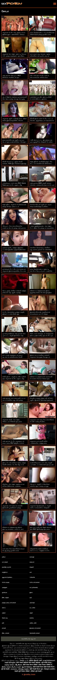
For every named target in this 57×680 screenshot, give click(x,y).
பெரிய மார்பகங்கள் (34, 582)
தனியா (3, 557)
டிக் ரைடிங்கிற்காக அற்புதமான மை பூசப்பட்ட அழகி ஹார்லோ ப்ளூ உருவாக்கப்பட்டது (13, 335)
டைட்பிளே (32, 607)
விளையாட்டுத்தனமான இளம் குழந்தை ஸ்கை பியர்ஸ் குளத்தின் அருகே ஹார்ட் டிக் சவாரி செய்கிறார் (42, 292)
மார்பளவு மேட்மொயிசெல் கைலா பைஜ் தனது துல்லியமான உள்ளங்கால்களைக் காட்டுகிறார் (13, 550)
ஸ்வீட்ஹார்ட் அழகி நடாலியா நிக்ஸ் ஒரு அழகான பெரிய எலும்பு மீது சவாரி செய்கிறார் (14, 378)
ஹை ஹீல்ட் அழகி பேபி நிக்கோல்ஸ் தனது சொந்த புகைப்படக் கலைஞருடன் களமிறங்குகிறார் (14, 206)
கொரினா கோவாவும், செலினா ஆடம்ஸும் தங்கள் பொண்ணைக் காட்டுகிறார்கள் (41, 249)
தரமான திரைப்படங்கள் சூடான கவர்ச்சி (30, 650)
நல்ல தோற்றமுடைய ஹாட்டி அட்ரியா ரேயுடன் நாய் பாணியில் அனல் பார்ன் (41, 271)
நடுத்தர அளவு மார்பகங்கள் (9, 602)
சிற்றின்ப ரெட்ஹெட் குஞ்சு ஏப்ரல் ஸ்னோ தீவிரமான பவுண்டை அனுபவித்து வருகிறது (13, 486)
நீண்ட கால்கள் (5, 633)
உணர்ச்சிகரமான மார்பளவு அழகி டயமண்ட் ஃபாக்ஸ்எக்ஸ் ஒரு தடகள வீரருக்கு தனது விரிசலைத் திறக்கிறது (42, 464)
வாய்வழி (32, 557)
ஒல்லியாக (4, 592)
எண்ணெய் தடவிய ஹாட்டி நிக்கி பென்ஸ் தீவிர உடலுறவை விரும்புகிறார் (40, 99)
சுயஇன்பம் (4, 572)
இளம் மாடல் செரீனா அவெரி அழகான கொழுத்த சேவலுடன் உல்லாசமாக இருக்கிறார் (40, 357)
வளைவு (32, 618)
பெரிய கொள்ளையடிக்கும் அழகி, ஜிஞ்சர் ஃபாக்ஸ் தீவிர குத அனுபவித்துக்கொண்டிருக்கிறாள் (13, 314)
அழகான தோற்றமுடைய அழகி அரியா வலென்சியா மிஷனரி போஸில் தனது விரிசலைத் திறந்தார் (41, 507)
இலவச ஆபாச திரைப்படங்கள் (12, 645)
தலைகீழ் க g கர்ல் (6, 567)
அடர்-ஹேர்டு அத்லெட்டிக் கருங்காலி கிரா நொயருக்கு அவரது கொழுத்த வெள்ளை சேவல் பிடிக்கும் (14, 99)
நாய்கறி (4, 628)
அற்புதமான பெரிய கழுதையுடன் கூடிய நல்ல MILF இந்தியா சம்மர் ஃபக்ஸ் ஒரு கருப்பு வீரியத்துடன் (13, 443)
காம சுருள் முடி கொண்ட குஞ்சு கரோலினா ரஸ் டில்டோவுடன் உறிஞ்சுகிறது (40, 56)
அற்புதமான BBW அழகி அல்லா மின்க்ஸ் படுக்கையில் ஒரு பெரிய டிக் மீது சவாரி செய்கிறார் (42, 185)
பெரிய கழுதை (5, 582)
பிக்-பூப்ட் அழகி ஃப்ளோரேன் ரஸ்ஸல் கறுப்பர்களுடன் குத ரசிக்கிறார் (40, 486)
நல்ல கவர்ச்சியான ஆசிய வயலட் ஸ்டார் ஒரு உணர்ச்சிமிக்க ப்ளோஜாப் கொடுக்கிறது (14, 142)
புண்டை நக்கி (33, 623)
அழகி (31, 613)
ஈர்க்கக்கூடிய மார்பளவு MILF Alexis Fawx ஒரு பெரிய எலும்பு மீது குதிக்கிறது (14, 185)
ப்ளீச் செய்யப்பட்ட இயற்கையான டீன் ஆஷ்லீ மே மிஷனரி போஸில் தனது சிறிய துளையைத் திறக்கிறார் (41, 142)
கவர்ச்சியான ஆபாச (28, 639)
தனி (3, 623)
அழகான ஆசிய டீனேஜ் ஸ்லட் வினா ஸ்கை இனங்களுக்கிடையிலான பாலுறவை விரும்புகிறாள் (14, 120)
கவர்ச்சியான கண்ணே (10, 652)
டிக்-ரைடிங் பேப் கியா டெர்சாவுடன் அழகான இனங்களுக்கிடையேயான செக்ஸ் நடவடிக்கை (14, 271)
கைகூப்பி (32, 562)
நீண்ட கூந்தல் (5, 597)
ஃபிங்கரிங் (32, 577)
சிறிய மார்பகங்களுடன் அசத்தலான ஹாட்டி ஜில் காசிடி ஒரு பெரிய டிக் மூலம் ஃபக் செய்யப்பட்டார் (41, 335)
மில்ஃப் (4, 607)
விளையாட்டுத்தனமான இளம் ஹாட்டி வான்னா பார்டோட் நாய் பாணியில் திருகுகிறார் (13, 529)
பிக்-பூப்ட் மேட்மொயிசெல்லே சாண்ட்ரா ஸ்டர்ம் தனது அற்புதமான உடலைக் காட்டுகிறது (14, 228)
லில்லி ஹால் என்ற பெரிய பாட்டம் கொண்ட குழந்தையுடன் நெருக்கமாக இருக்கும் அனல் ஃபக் (42, 120)
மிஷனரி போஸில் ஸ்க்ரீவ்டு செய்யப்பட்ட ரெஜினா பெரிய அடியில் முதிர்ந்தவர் (40, 550)
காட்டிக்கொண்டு (34, 587)
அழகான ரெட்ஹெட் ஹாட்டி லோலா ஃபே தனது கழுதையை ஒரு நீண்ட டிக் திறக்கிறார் (14, 56)
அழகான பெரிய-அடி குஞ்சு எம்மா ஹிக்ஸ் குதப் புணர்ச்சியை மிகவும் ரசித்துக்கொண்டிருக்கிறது (13, 34)
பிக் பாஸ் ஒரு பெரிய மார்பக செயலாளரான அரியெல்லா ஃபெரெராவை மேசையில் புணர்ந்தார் (42, 77)
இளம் (31, 592)
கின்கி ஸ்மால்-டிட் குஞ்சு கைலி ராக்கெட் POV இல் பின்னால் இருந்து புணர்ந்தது (14, 163)
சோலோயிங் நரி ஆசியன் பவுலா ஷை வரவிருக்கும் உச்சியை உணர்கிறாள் (40, 206)
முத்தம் (3, 613)
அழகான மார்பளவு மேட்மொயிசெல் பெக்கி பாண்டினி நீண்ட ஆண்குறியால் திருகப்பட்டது (42, 421)
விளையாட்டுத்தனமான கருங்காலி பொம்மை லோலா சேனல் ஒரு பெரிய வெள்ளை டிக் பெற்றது (41, 378)
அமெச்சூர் (32, 602)
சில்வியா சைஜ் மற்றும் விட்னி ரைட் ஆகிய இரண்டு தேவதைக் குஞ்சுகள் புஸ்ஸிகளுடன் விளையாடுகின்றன (41, 400)
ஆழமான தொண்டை (7, 577)
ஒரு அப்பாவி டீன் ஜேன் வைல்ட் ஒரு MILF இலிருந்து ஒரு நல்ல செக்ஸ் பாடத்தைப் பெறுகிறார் (41, 529)
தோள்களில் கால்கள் (35, 633)
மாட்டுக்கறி (5, 562)
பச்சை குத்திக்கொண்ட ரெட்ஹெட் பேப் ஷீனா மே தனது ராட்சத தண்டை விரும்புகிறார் (42, 228)
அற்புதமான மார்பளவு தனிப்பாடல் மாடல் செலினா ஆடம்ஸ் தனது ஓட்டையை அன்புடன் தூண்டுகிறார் (14, 400)
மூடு (31, 597)
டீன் (31, 572)
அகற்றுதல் (4, 587)
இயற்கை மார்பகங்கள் (35, 628)
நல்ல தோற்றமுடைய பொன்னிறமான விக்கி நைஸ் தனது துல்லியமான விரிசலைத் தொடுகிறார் (42, 34)
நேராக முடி (5, 618)
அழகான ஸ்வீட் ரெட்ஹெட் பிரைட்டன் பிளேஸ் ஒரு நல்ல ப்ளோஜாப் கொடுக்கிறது (12, 421)
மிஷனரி (32, 567)
